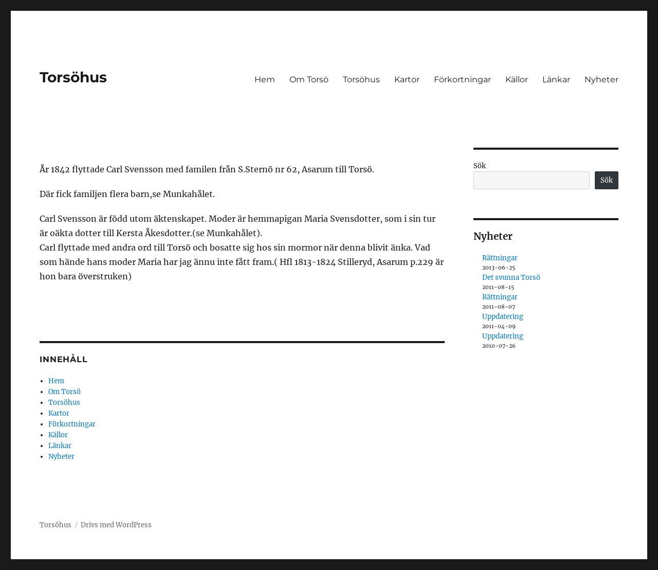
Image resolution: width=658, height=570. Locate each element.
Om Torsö (308, 79)
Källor (516, 79)
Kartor (406, 79)
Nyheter (601, 79)
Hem (264, 79)
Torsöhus (73, 77)
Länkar (556, 79)
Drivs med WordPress (116, 525)
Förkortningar (462, 79)
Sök (479, 166)
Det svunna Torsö (511, 277)
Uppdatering (502, 316)
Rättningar (500, 258)
